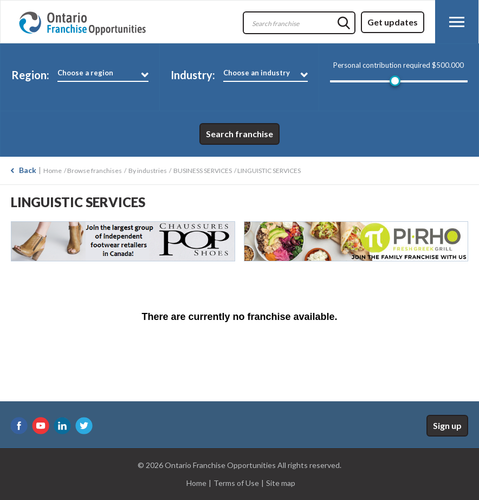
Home (52, 170)
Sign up (447, 425)
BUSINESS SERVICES (202, 170)
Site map (280, 483)
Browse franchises (94, 170)
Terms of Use (236, 483)
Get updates (392, 22)
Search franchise (239, 134)
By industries (147, 170)
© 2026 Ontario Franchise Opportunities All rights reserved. (239, 465)
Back (27, 170)
